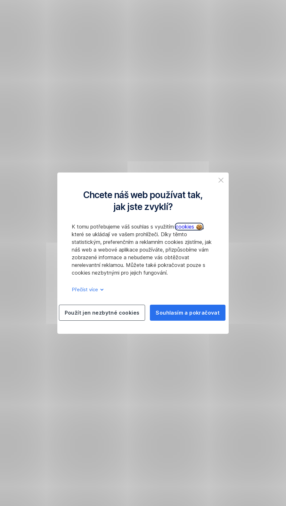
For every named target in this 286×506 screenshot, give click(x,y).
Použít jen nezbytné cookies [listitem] (102, 312)
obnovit (70, 122)
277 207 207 (194, 122)
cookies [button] (189, 226)
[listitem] (221, 180)
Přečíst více (87, 289)
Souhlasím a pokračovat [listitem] (188, 312)
